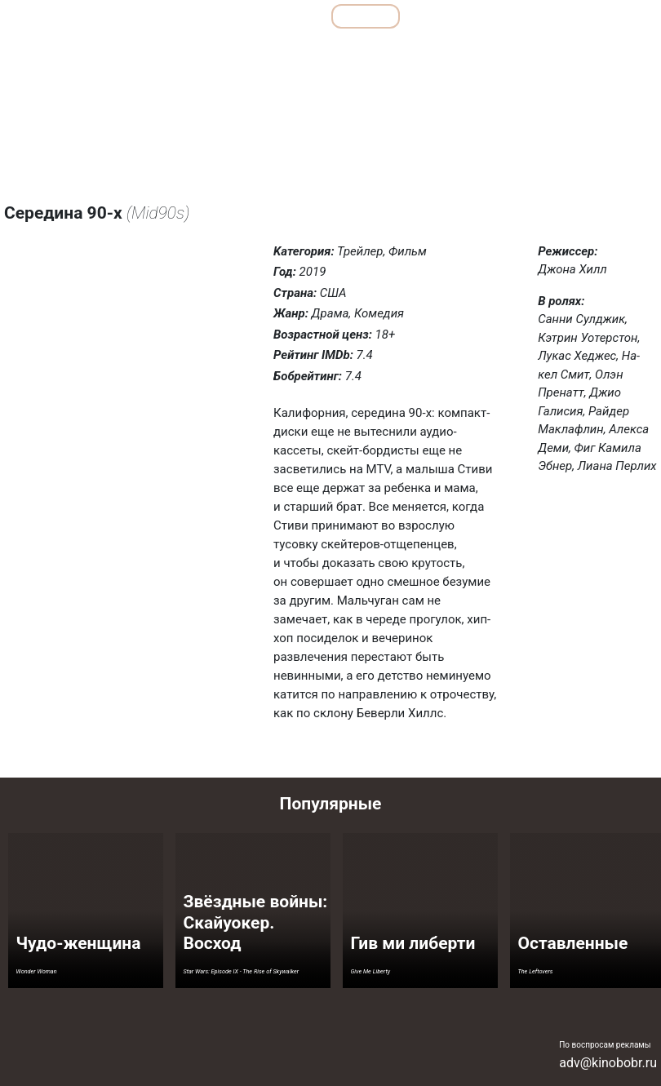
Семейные (486, 52)
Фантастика (618, 52)
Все (292, 16)
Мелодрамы (411, 52)
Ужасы (551, 52)
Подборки (216, 16)
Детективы (210, 52)
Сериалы (567, 16)
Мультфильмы (466, 16)
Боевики (141, 52)
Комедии (338, 52)
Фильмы (366, 16)
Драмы (276, 52)
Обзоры (129, 16)
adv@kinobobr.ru (608, 1062)
